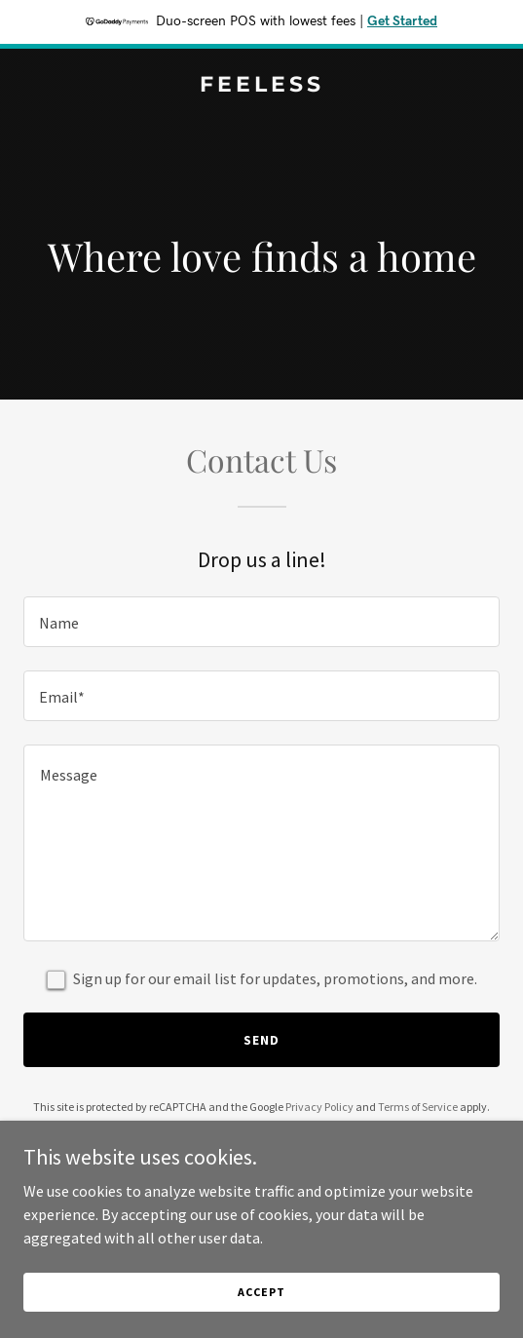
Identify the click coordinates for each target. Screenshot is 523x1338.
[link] (261, 86)
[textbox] (261, 621)
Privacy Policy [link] (319, 1106)
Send (261, 1040)
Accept (261, 1318)
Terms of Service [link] (418, 1106)
